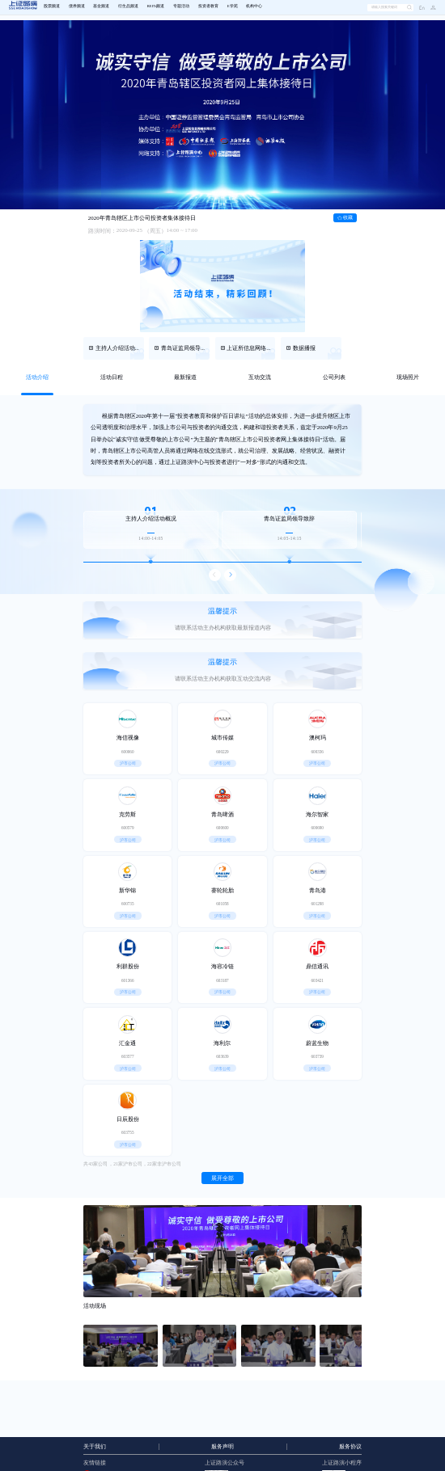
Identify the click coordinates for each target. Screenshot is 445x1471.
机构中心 (254, 6)
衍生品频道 (128, 6)
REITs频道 (156, 6)
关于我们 (94, 1447)
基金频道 (101, 6)
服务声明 (222, 1447)
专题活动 (181, 6)
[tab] (37, 377)
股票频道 (52, 6)
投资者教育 (208, 6)
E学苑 (232, 6)
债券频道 (77, 6)
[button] (430, 8)
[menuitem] (51, 7)
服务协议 (350, 1447)
